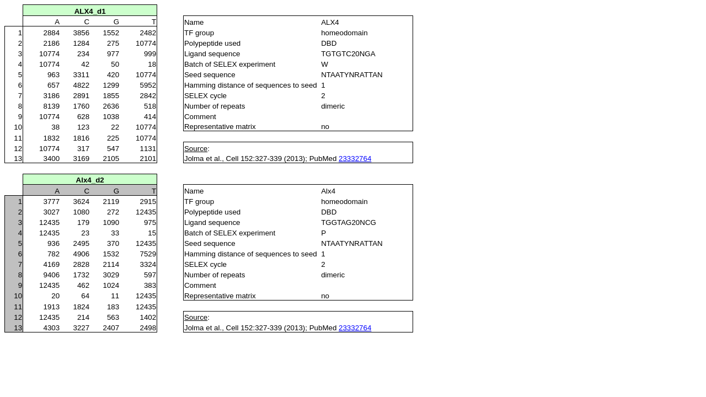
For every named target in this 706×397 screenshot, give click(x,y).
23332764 (355, 158)
